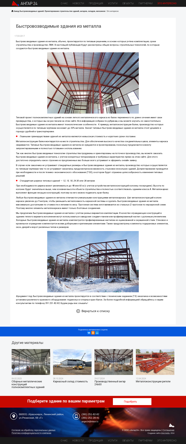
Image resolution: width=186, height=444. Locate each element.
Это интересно (167, 3)
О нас (64, 3)
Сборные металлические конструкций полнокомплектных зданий (28, 384)
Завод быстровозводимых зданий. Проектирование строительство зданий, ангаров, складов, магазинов (59, 11)
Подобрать (132, 401)
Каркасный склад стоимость (70, 381)
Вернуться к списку (96, 311)
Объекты (128, 3)
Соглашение (168, 430)
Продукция (96, 3)
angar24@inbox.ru (90, 421)
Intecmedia (165, 433)
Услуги (112, 3)
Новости (78, 3)
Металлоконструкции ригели (153, 381)
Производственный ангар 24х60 (110, 383)
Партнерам (145, 3)
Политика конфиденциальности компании (31, 433)
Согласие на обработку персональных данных (33, 430)
